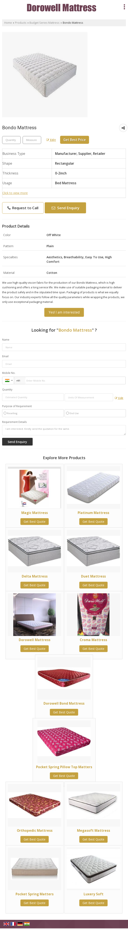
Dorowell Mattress (34, 640)
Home (8, 23)
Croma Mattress (93, 640)
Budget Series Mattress (44, 23)
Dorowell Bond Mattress (64, 703)
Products (20, 23)
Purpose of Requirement (17, 406)
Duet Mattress (93, 576)
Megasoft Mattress (93, 830)
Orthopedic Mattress (34, 830)
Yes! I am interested (64, 312)
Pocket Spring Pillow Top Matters (64, 767)
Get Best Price (74, 140)
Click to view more (15, 193)
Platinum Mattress (93, 513)
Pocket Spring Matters (35, 894)
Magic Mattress (34, 513)
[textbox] (32, 140)
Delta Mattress (35, 576)
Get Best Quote (34, 522)
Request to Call (22, 207)
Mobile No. (8, 373)
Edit (51, 140)
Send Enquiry (65, 207)
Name (5, 339)
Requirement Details (14, 422)
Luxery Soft (93, 894)
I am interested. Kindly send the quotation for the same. (64, 430)
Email (5, 356)
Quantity (7, 389)
